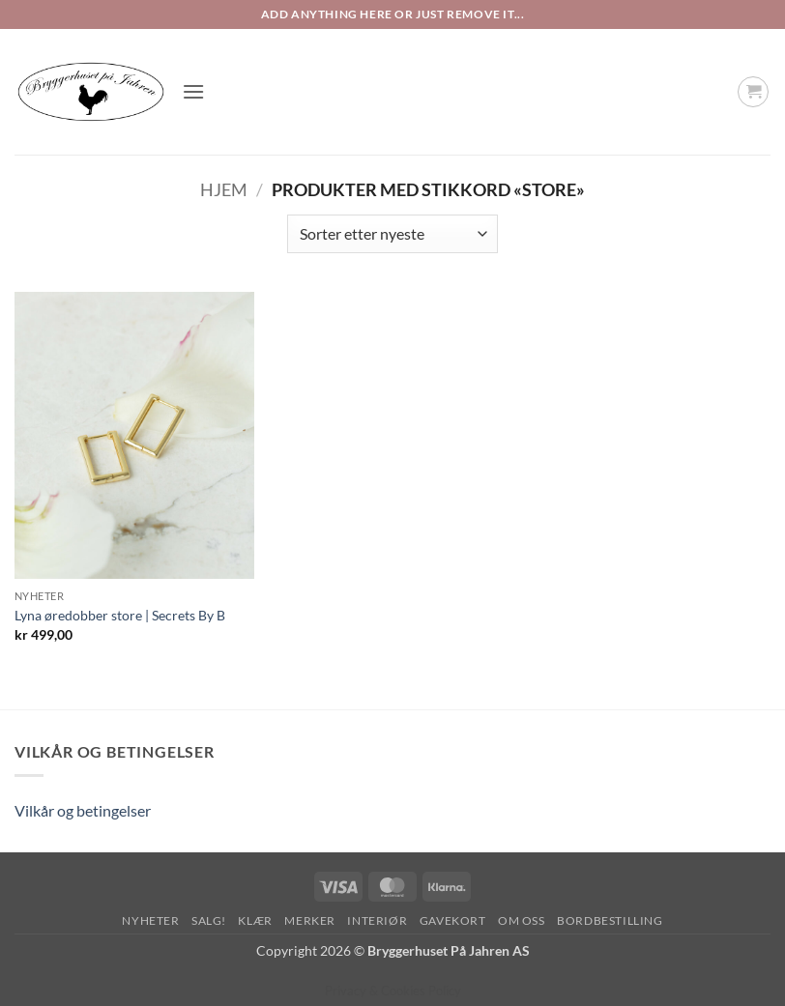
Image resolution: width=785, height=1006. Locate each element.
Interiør (377, 920)
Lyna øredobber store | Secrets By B (120, 615)
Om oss (521, 920)
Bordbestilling (610, 920)
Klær (255, 920)
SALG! (208, 920)
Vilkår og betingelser (83, 810)
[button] (193, 91)
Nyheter (150, 920)
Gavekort (453, 920)
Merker (309, 920)
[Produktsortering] (392, 234)
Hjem (223, 189)
